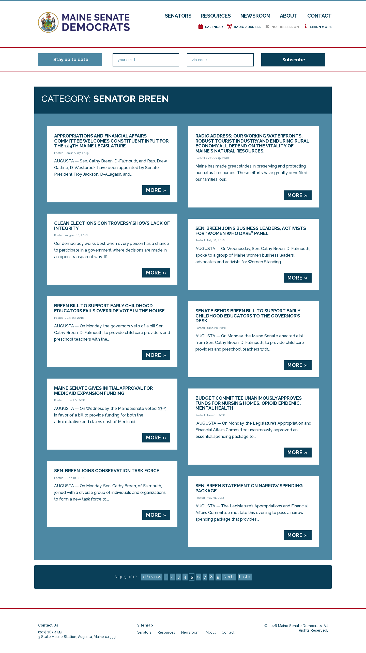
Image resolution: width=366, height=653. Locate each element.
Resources (216, 16)
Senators (178, 16)
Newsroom (255, 16)
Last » (245, 576)
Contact (319, 16)
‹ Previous (152, 576)
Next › (229, 576)
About (289, 16)
